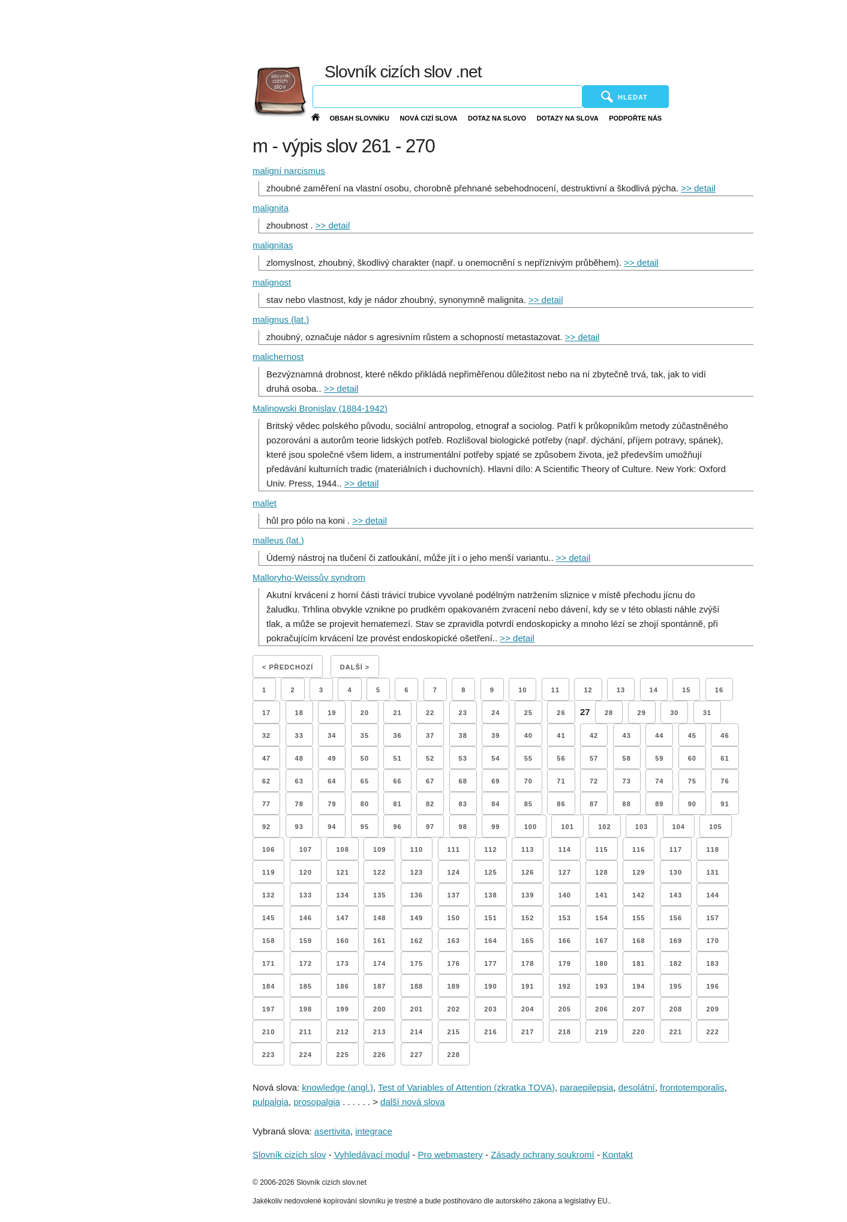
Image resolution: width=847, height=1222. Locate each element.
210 (268, 1031)
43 (627, 735)
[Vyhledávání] (447, 96)
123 (416, 872)
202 (453, 1009)
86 (561, 803)
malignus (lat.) (281, 319)
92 (266, 826)
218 (564, 1031)
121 (342, 872)
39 (495, 735)
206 (601, 1009)
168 (638, 940)
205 (564, 1009)
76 (724, 781)
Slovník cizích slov (289, 1154)
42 (594, 735)
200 (379, 1009)
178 (527, 963)
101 (567, 826)
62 (266, 781)
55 (528, 758)
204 (527, 1009)
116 (638, 849)
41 (561, 735)
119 (268, 872)
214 (416, 1031)
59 (659, 758)
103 (641, 826)
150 (453, 917)
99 (495, 826)
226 (379, 1054)
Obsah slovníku (359, 118)
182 (675, 963)
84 (495, 803)
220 (638, 1031)
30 (674, 712)
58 (627, 758)
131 (712, 872)
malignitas (273, 245)
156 (675, 917)
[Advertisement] (560, 30)
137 (453, 895)
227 (416, 1054)
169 (675, 940)
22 (430, 712)
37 (430, 735)
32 (266, 735)
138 (490, 895)
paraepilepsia (586, 1087)
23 (463, 712)
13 (621, 689)
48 (299, 758)
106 (268, 849)
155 (638, 917)
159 (305, 940)
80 (365, 803)
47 (266, 758)
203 (490, 1009)
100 (530, 826)
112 (490, 849)
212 (342, 1031)
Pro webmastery (450, 1154)
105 (715, 826)
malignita (271, 208)
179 (564, 963)
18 (299, 712)
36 (397, 735)
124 (453, 872)
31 (707, 712)
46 (724, 735)
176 (453, 963)
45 (692, 735)
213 (379, 1031)
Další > (355, 667)
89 (659, 803)
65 (365, 781)
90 (692, 803)
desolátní (636, 1087)
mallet (265, 503)
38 (463, 735)
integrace (373, 1131)
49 (332, 758)
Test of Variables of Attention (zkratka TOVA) (466, 1087)
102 (604, 826)
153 (564, 917)
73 (627, 781)
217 (527, 1031)
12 (588, 689)
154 (601, 917)
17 (266, 712)
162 (416, 940)
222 (712, 1031)
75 (692, 781)
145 (268, 917)
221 (675, 1031)
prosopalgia (316, 1102)
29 (642, 712)
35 (365, 735)
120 (305, 872)
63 (299, 781)
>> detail (698, 188)
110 (416, 849)
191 (527, 986)
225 (342, 1054)
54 (495, 758)
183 (712, 963)
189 (453, 986)
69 (495, 781)
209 (712, 1009)
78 (299, 803)
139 (527, 895)
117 (675, 849)
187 (379, 986)
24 (495, 712)
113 (527, 849)
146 (305, 917)
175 (416, 963)
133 (305, 895)
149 (416, 917)
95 (365, 826)
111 (453, 849)
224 (305, 1054)
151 (490, 917)
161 (379, 940)
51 (397, 758)
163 (453, 940)
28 (609, 712)
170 (712, 940)
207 (638, 1009)
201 (416, 1009)
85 (528, 803)
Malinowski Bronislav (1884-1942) (320, 408)
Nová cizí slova (429, 118)
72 (594, 781)
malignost (272, 282)
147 (342, 917)
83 (463, 803)
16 (719, 689)
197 (268, 1009)
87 (594, 803)
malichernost (278, 357)
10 (522, 689)
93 (299, 826)
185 (305, 986)
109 (379, 849)
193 (601, 986)
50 (365, 758)
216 (490, 1031)
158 (268, 940)
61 (724, 758)
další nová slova (412, 1102)
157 (712, 917)
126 (527, 872)
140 (564, 895)
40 (528, 735)
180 (601, 963)
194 (638, 986)
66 (397, 781)
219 (601, 1031)
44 (659, 735)
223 (268, 1054)
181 (638, 963)
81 (397, 803)
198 (305, 1009)
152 (527, 917)
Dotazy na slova (568, 118)
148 (379, 917)
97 (430, 826)
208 (675, 1009)
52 (430, 758)
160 (342, 940)
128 (601, 872)
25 (528, 712)
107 (305, 849)
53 (463, 758)
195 (675, 986)
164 (490, 940)
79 (332, 803)
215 (453, 1031)
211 (305, 1031)
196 (712, 986)
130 (675, 872)
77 (266, 803)
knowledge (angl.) (337, 1087)
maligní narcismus (289, 171)
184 (268, 986)
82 (430, 803)
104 (678, 826)
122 (379, 872)
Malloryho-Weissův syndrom (309, 577)
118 (712, 849)
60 (692, 758)
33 (299, 735)
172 (305, 963)
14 (654, 689)
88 (627, 803)
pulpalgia (271, 1102)
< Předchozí (287, 667)
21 (397, 712)
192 (564, 986)
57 (594, 758)
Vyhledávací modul (372, 1154)
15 (686, 689)
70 (528, 781)
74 (659, 781)
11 (555, 689)
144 (712, 895)
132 (268, 895)
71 (561, 781)
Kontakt (617, 1154)
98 (463, 826)
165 (527, 940)
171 (268, 963)
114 (564, 849)
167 (601, 940)
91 (724, 803)
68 (463, 781)
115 (601, 849)
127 (564, 872)
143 (675, 895)
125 (490, 872)
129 (638, 872)
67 (430, 781)
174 (379, 963)
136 (416, 895)
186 (342, 986)
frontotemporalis (692, 1087)
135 (379, 895)
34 (332, 735)
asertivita (332, 1131)
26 (561, 712)
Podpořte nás (635, 118)
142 (638, 895)
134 (342, 895)
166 (564, 940)
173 (342, 963)
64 (332, 781)
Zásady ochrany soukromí (542, 1154)
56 (561, 758)
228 (453, 1054)
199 (342, 1009)
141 (601, 895)
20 (365, 712)
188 (416, 986)
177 (490, 963)
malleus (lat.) (278, 540)
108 (342, 849)
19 (332, 712)
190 (490, 986)
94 (332, 826)
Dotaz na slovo (497, 118)
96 (397, 826)
